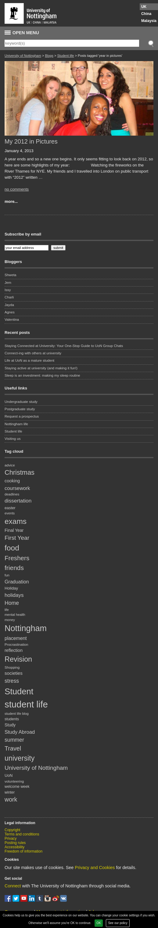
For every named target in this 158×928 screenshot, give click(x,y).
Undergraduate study (21, 402)
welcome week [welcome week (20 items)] (17, 786)
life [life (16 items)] (7, 610)
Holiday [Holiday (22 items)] (11, 588)
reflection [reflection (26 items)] (14, 650)
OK (98, 923)
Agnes (10, 312)
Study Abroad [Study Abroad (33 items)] (20, 732)
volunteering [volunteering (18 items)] (14, 781)
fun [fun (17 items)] (7, 575)
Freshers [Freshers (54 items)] (17, 557)
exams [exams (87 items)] (16, 521)
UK (143, 7)
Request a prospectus (22, 416)
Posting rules (15, 843)
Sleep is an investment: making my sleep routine (42, 375)
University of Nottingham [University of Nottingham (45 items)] (36, 768)
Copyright (12, 830)
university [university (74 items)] (19, 758)
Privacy (10, 838)
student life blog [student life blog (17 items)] (17, 713)
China (146, 14)
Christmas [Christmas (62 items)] (19, 472)
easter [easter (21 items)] (10, 508)
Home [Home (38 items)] (12, 603)
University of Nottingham (23, 55)
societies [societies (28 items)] (14, 673)
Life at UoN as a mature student (29, 360)
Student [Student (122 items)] (19, 691)
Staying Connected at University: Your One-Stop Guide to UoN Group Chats (64, 346)
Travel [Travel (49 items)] (13, 748)
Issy (8, 290)
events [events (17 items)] (10, 513)
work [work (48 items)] (11, 799)
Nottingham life (16, 424)
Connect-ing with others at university (33, 353)
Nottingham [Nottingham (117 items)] (26, 628)
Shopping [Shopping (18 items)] (12, 667)
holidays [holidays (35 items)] (14, 595)
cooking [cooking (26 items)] (12, 480)
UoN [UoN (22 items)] (9, 775)
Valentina (12, 319)
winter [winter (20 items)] (10, 792)
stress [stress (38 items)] (12, 681)
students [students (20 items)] (12, 719)
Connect (13, 885)
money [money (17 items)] (10, 620)
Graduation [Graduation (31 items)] (17, 581)
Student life (65, 55)
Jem (8, 282)
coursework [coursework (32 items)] (17, 488)
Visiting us (12, 438)
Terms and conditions (22, 834)
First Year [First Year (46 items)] (17, 538)
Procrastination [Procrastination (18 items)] (16, 644)
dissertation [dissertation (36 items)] (18, 501)
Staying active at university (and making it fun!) (41, 368)
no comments (17, 189)
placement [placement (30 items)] (16, 638)
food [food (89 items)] (12, 548)
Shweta (10, 275)
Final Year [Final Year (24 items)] (14, 530)
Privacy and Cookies (95, 867)
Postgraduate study (20, 409)
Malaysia (148, 21)
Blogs (49, 55)
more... (11, 201)
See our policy (117, 923)
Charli (9, 297)
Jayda (9, 305)
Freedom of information (23, 851)
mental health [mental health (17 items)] (15, 614)
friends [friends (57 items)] (14, 567)
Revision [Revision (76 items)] (18, 659)
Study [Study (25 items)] (10, 724)
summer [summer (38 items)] (14, 740)
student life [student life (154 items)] (26, 704)
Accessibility (14, 847)
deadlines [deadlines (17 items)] (12, 494)
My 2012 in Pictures (31, 141)
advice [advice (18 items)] (10, 465)
